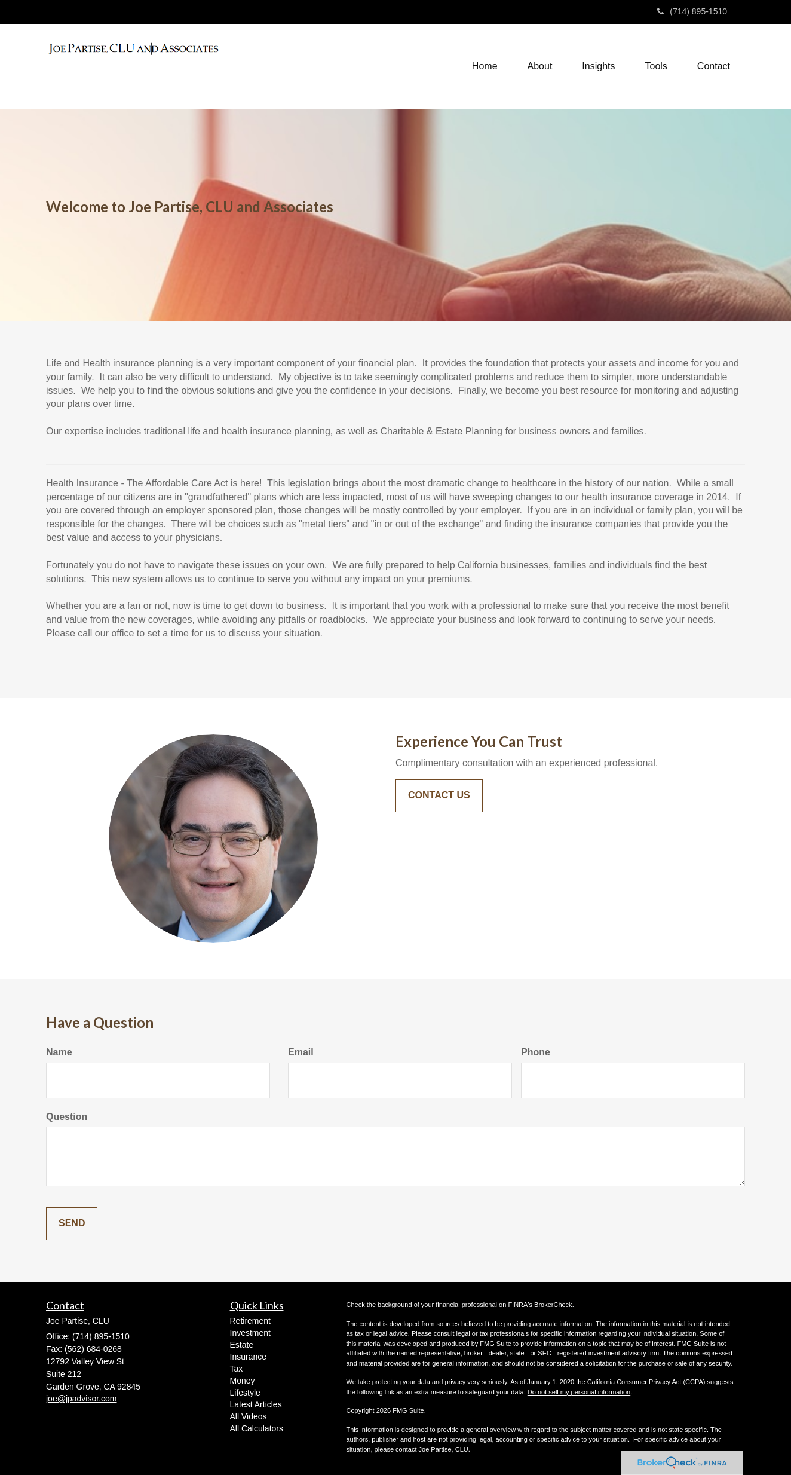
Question (66, 1117)
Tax (236, 1368)
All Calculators (256, 1428)
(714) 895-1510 (692, 11)
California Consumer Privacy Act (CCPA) (646, 1381)
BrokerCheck (553, 1304)
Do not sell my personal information (579, 1392)
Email (301, 1052)
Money (242, 1380)
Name (59, 1052)
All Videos (248, 1416)
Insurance (248, 1356)
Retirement (250, 1321)
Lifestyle (245, 1392)
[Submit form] (71, 1223)
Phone (535, 1052)
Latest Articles (256, 1404)
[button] (540, 66)
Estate (242, 1344)
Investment (250, 1333)
